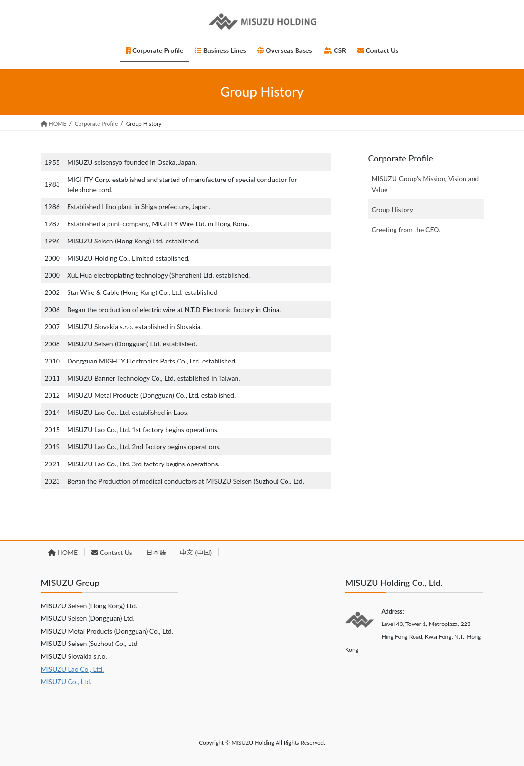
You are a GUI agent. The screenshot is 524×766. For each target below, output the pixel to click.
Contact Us (111, 552)
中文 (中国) (196, 552)
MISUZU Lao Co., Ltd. (72, 669)
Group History (392, 209)
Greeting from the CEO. (406, 229)
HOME (63, 552)
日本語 (156, 552)
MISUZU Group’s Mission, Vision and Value (425, 183)
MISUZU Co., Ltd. (66, 681)
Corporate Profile (400, 158)
